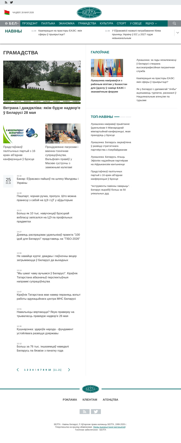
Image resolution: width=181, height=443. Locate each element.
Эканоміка (67, 23)
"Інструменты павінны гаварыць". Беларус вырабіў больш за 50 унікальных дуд (110, 189)
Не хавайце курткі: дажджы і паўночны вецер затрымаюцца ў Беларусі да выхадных (47, 258)
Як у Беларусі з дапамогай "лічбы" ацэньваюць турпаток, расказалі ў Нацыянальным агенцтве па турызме (157, 95)
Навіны (13, 31)
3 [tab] (128, 115)
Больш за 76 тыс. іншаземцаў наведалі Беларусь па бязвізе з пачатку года (43, 348)
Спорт (121, 23)
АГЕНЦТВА (110, 399)
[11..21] (57, 369)
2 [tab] (122, 115)
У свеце (136, 23)
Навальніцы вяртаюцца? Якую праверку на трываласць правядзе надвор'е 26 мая (45, 314)
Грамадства (87, 23)
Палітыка (48, 23)
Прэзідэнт (30, 23)
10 (49, 369)
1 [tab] (116, 115)
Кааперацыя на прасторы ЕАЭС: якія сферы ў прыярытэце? (156, 80)
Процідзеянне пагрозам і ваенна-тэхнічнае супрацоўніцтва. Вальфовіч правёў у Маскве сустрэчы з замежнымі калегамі (61, 157)
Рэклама (70, 399)
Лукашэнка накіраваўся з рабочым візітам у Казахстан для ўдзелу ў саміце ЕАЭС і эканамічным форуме (109, 86)
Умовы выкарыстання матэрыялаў (109, 427)
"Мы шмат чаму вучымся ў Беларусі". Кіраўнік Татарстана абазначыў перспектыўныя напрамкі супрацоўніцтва (47, 277)
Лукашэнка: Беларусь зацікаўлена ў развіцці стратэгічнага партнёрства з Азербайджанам (111, 146)
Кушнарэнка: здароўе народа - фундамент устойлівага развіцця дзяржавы (45, 331)
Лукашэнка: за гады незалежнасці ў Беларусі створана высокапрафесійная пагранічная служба (156, 65)
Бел (13, 23)
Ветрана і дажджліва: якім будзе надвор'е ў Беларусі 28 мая (41, 110)
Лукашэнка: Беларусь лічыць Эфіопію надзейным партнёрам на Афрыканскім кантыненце (109, 160)
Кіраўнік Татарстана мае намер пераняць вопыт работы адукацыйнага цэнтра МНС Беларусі (48, 296)
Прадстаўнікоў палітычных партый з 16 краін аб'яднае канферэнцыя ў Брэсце (19, 153)
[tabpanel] (111, 160)
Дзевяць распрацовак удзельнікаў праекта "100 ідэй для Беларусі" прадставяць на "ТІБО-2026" (48, 238)
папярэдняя (18, 369)
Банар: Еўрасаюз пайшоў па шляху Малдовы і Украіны (48, 180)
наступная (69, 369)
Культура (106, 23)
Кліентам (90, 399)
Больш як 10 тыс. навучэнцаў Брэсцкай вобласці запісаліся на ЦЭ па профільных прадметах (44, 217)
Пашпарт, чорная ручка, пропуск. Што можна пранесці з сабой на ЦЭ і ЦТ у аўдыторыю (46, 198)
